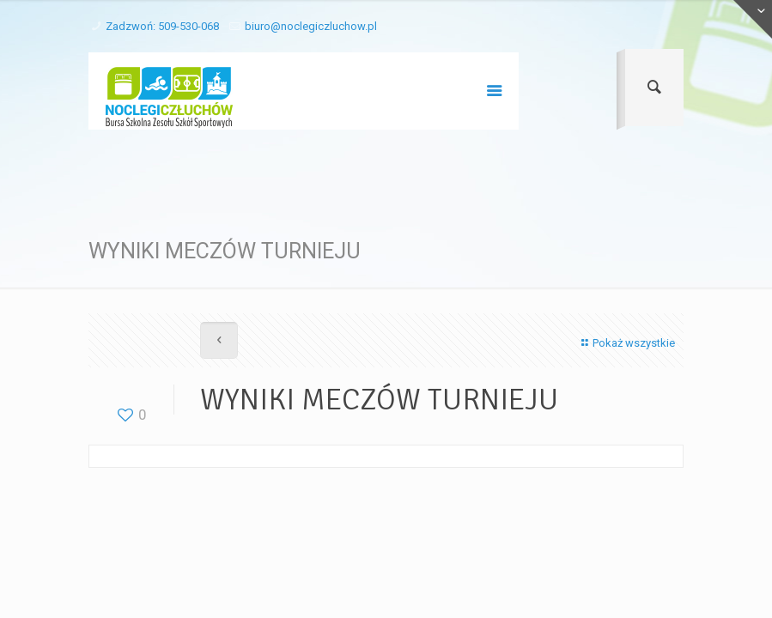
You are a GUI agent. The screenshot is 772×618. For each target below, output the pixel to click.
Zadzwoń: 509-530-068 (162, 26)
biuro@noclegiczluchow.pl (311, 26)
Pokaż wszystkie (626, 342)
